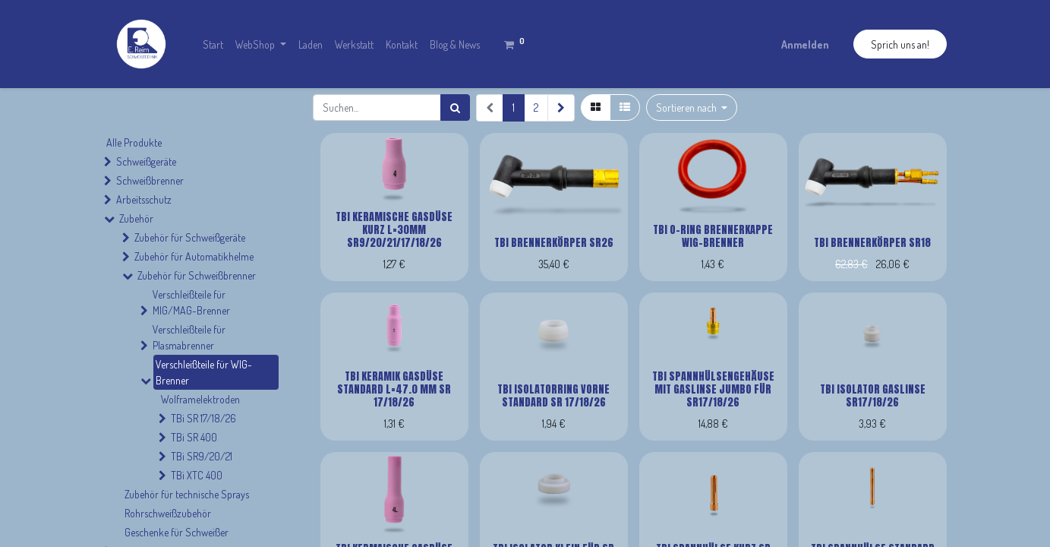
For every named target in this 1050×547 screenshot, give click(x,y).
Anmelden (805, 44)
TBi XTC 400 (196, 475)
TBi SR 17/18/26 (203, 418)
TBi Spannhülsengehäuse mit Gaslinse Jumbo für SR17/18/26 (713, 389)
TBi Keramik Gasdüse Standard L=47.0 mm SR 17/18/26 (394, 389)
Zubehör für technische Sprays (187, 494)
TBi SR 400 (194, 437)
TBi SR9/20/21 (201, 456)
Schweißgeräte (146, 161)
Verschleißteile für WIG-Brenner (204, 372)
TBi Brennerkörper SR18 (872, 243)
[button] (692, 107)
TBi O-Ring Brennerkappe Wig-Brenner (713, 236)
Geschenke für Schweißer (177, 532)
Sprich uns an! (900, 44)
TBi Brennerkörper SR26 (553, 243)
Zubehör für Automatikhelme (194, 256)
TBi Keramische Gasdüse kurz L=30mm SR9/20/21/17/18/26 (394, 230)
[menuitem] (213, 44)
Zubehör (136, 218)
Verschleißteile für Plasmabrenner (189, 337)
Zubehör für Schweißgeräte (189, 237)
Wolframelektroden (200, 399)
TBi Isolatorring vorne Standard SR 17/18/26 (553, 395)
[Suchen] (455, 107)
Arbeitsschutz (144, 199)
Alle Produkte (134, 142)
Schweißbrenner (150, 180)
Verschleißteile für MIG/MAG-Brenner (191, 302)
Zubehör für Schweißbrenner (196, 275)
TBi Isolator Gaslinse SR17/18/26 (872, 395)
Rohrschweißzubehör (168, 513)
